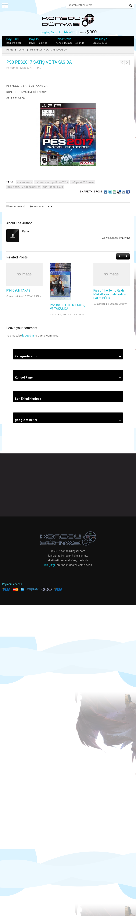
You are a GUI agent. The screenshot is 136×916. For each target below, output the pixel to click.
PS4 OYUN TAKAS (18, 290)
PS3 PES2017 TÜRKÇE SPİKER (23, 186)
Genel (21, 49)
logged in (28, 335)
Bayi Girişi (12, 39)
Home (9, 49)
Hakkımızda (63, 39)
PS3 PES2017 (60, 182)
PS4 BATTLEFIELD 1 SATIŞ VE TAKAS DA (67, 306)
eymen (26, 231)
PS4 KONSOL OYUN (53, 186)
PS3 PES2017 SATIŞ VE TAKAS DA (39, 62)
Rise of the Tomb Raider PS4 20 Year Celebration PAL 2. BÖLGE (109, 294)
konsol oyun (24, 182)
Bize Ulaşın (100, 39)
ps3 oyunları (42, 182)
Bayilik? (34, 39)
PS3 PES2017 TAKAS (82, 182)
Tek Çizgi (49, 565)
